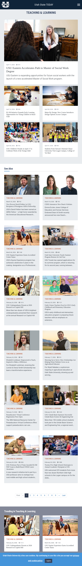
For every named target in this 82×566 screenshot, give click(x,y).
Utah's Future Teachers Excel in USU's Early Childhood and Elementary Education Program (60, 307)
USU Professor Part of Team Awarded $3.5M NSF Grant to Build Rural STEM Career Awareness (21, 467)
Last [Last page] (63, 495)
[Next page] (59, 495)
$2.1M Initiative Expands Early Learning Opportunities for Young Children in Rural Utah (20, 114)
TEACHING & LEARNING (14, 198)
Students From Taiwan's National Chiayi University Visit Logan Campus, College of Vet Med (59, 151)
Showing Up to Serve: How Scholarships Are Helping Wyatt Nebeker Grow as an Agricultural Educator (60, 362)
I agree (48, 561)
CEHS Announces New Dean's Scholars (58, 204)
